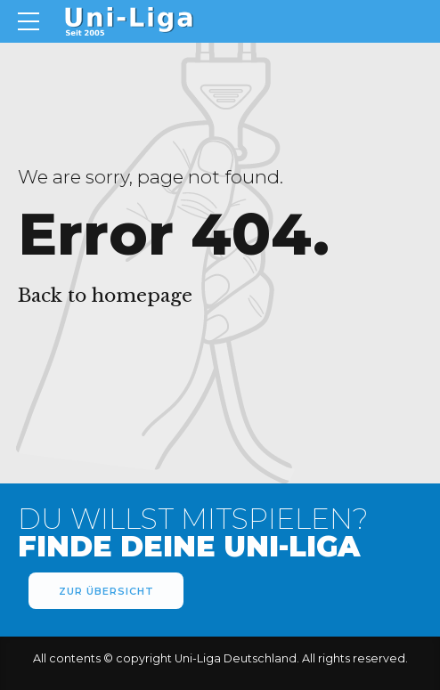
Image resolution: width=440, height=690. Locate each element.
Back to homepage (105, 295)
